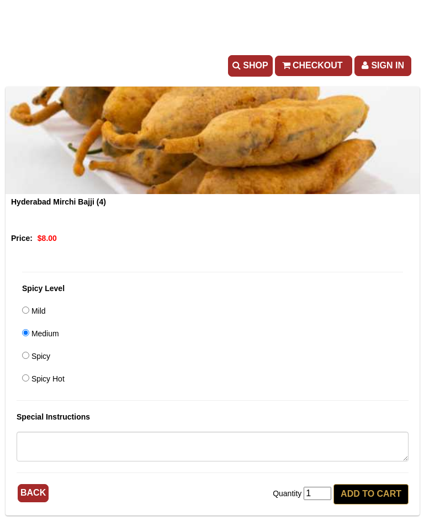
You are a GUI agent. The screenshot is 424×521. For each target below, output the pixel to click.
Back (33, 492)
